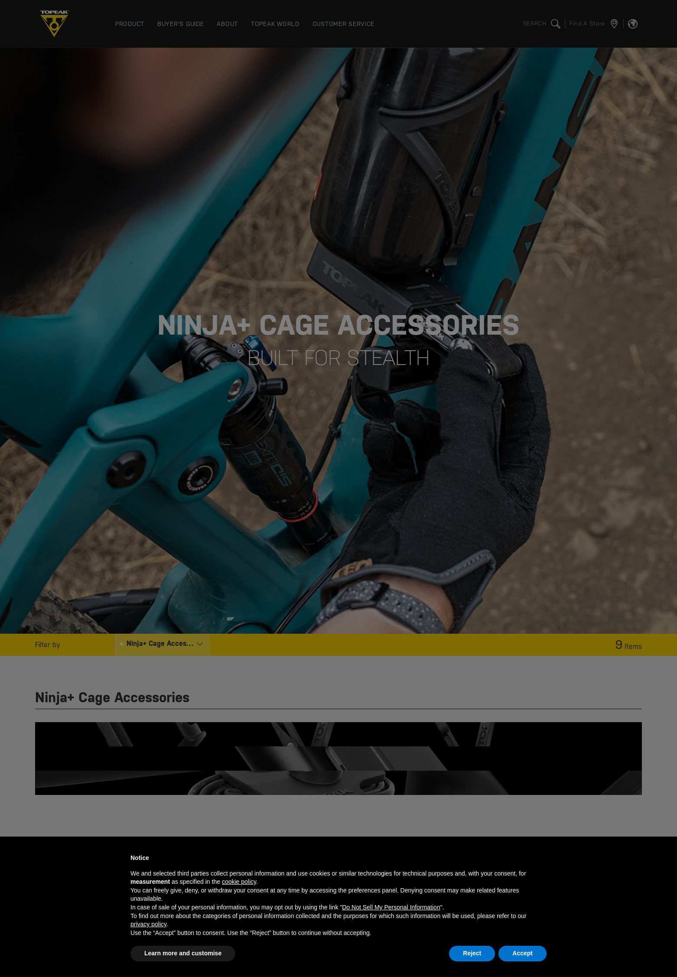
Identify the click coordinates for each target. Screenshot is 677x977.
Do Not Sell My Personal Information (391, 907)
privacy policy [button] (148, 924)
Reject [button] (472, 953)
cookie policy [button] (239, 881)
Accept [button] (522, 953)
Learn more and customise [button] (182, 953)
